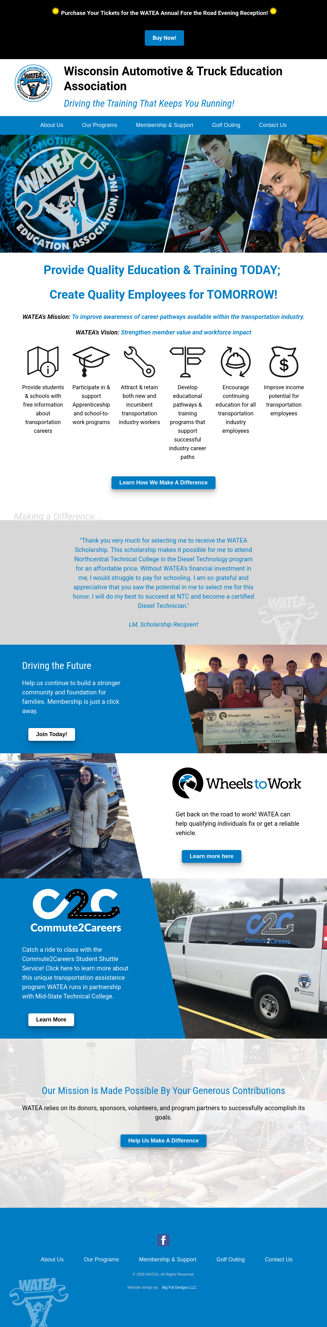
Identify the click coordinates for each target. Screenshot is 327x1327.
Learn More (51, 1019)
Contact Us (273, 125)
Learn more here (212, 856)
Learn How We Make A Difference (163, 482)
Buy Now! (164, 38)
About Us (51, 125)
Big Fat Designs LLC (179, 1287)
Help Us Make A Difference (163, 1141)
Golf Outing (226, 125)
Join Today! (51, 734)
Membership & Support (164, 125)
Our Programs (99, 125)
